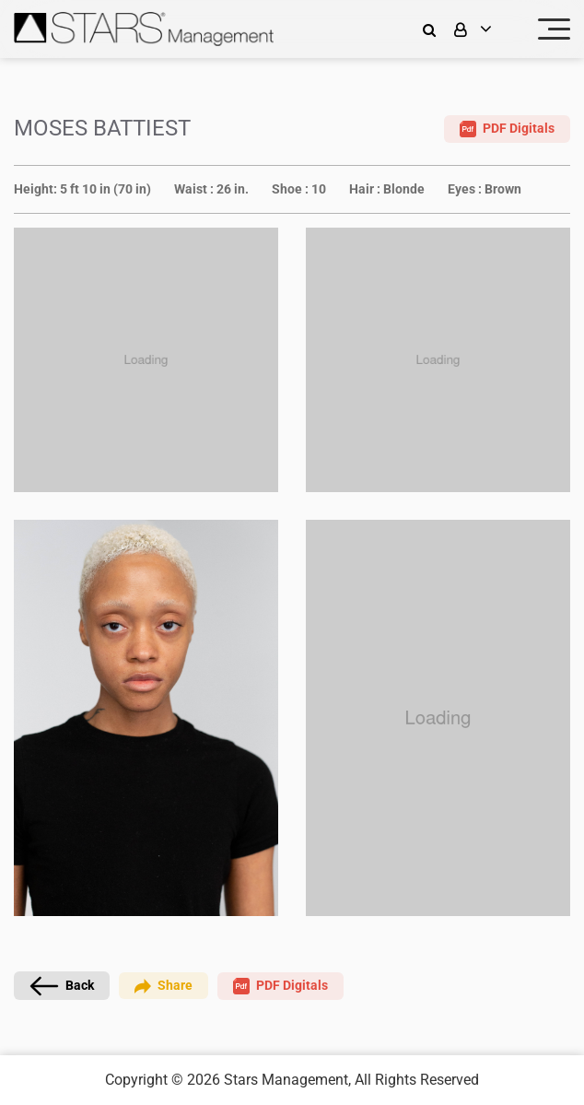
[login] (485, 29)
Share (163, 985)
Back (61, 986)
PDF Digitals (507, 129)
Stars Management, (287, 1079)
